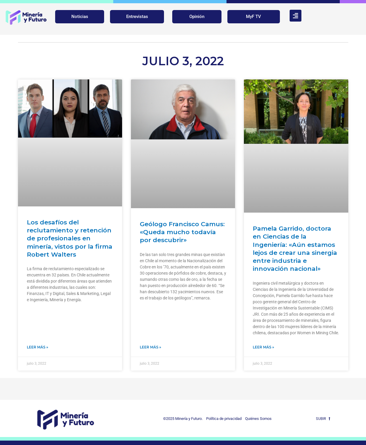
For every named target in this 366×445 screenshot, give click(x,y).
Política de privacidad (222, 418)
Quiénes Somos (258, 418)
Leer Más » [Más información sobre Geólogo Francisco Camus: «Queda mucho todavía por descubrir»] (150, 347)
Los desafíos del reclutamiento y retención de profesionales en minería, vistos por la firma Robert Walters (69, 238)
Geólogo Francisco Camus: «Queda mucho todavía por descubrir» (182, 232)
